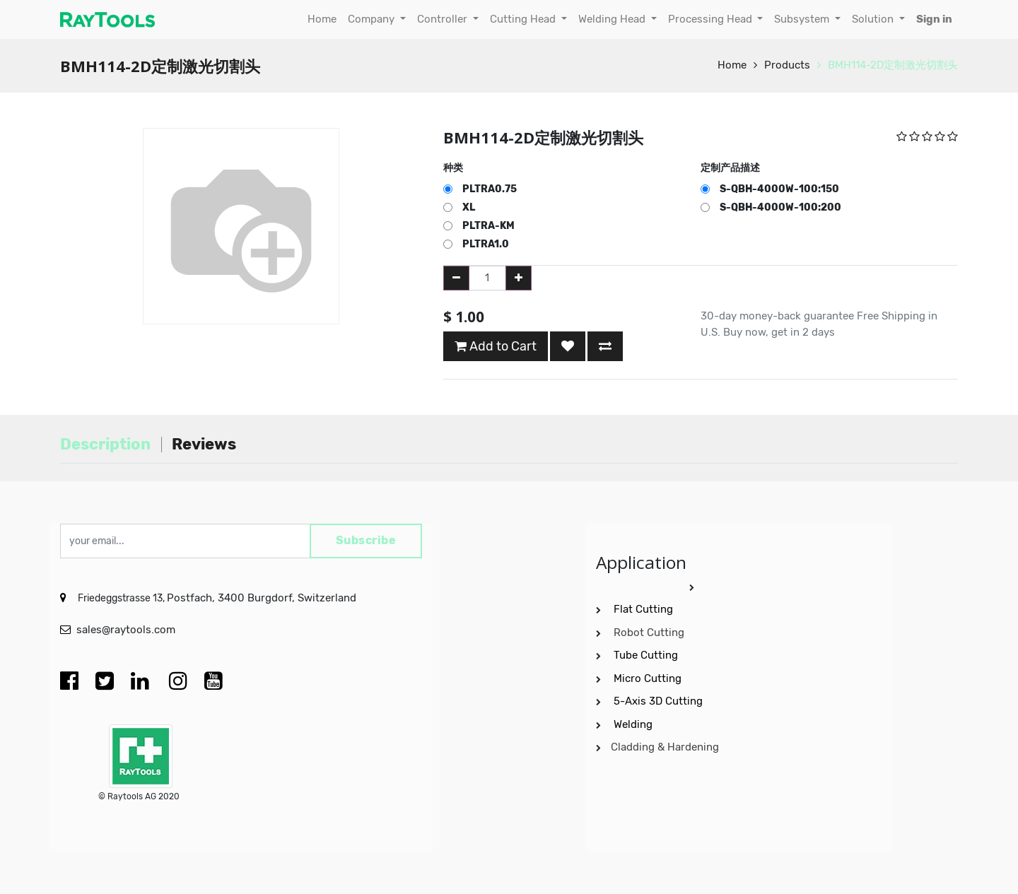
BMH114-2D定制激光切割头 (893, 65)
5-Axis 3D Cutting (660, 701)
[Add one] (518, 278)
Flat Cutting (643, 609)
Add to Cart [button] (496, 346)
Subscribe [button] (365, 541)
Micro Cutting (649, 678)
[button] (567, 346)
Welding (633, 724)
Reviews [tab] (204, 444)
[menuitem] (322, 19)
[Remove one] (456, 278)
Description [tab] (105, 444)
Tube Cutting (647, 655)
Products (787, 65)
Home (732, 65)
